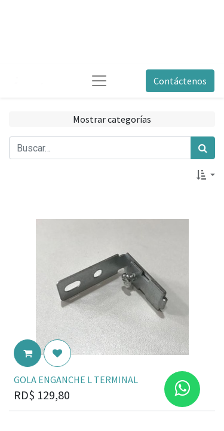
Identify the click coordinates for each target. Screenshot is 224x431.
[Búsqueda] (203, 147)
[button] (206, 175)
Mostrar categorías (112, 119)
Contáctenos (180, 81)
